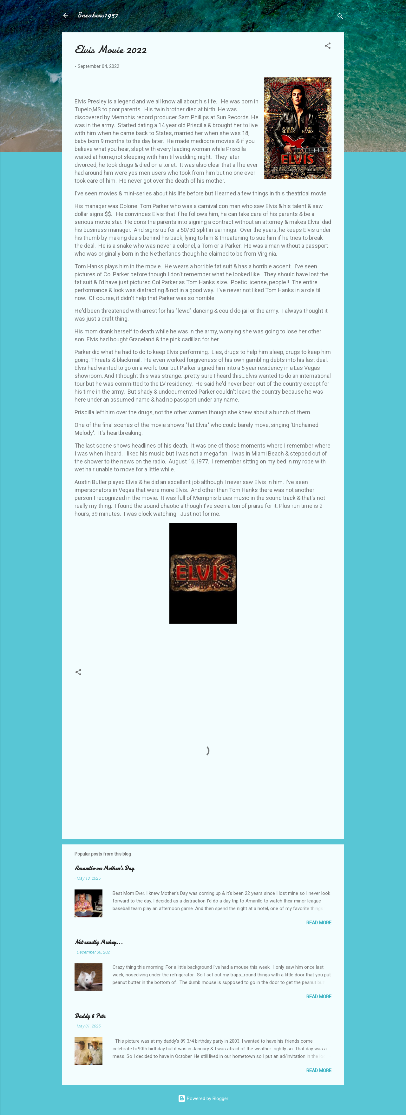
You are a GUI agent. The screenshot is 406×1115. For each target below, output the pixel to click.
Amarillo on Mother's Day (104, 868)
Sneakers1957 (97, 15)
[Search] (340, 17)
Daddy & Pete (90, 1016)
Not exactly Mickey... (99, 942)
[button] (327, 47)
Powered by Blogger (203, 1098)
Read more (318, 923)
